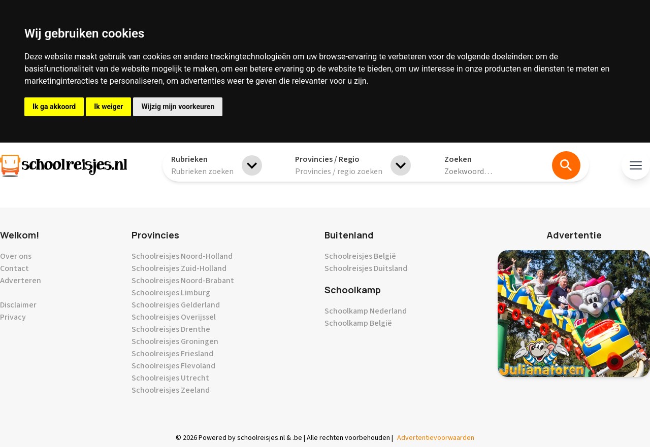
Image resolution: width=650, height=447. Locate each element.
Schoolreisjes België (360, 256)
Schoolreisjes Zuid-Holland (179, 268)
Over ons (15, 256)
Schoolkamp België (358, 323)
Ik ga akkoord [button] (54, 106)
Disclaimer (18, 305)
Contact (14, 268)
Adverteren (20, 280)
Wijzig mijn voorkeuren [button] (177, 106)
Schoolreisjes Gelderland (176, 305)
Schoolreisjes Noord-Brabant (183, 280)
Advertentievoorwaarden (435, 438)
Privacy (13, 317)
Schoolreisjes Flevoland (173, 365)
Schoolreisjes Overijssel (174, 317)
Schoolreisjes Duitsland (365, 268)
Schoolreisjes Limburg (171, 292)
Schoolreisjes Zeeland (171, 390)
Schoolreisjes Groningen (175, 341)
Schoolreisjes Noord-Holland (182, 256)
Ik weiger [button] (108, 106)
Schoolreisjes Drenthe (171, 329)
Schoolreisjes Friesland (172, 353)
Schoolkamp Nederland (365, 311)
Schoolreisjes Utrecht (170, 378)
